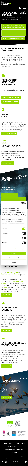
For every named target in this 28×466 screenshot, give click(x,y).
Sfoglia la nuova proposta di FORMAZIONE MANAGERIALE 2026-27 (13, 26)
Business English (13, 272)
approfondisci (7, 163)
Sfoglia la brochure (9, 195)
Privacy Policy (8, 443)
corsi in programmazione (11, 97)
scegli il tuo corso (9, 133)
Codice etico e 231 (14, 446)
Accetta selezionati (14, 257)
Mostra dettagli (19, 248)
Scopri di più (7, 397)
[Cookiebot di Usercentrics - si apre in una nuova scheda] (20, 203)
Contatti (14, 452)
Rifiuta (14, 262)
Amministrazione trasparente (14, 449)
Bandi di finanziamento (10, 101)
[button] (19, 176)
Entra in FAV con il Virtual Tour (13, 38)
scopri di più (7, 295)
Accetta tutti (14, 253)
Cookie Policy (20, 443)
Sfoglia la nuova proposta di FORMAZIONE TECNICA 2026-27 (13, 33)
